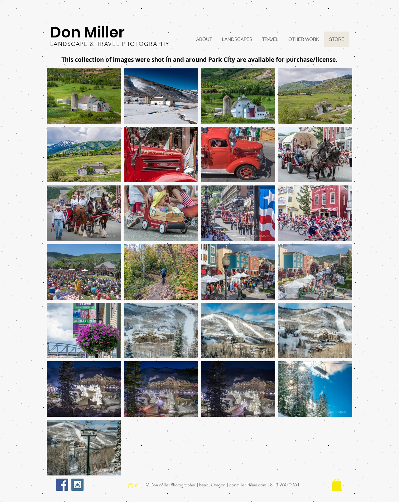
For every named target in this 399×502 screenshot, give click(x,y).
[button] (84, 96)
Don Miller (87, 32)
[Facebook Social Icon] (62, 485)
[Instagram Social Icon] (77, 485)
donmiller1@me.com (247, 485)
